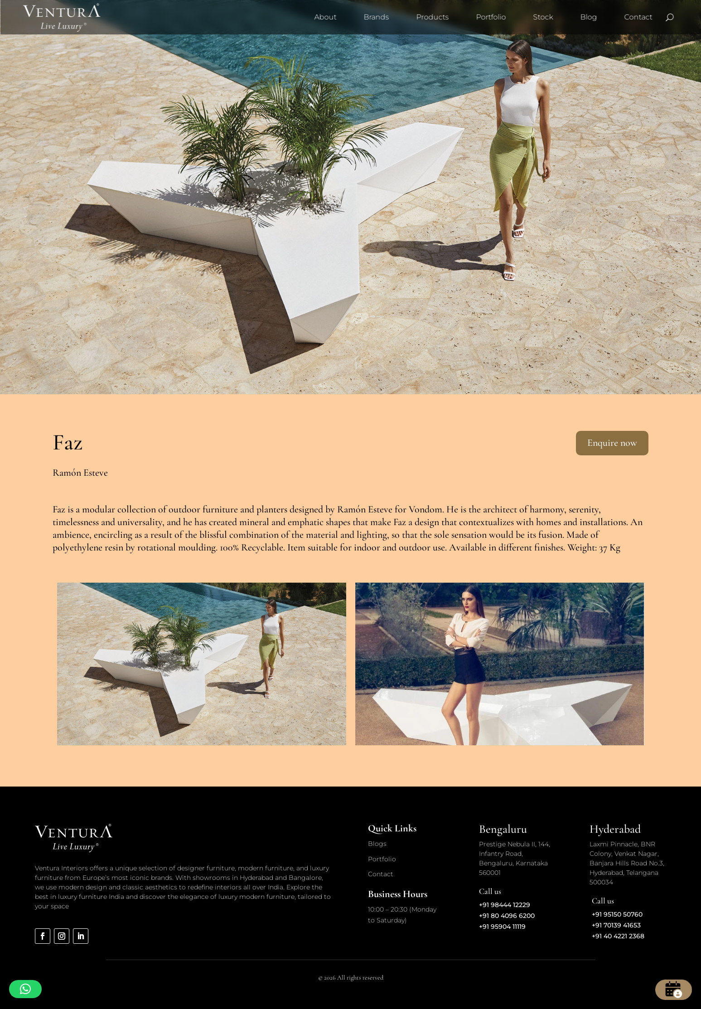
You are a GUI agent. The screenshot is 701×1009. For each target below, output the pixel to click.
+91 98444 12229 (504, 905)
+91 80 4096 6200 (507, 916)
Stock (543, 17)
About (325, 17)
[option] (201, 664)
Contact (638, 17)
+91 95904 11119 (502, 926)
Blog (588, 17)
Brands (376, 17)
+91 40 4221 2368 (618, 936)
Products (432, 17)
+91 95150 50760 (617, 914)
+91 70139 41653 (616, 925)
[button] (25, 989)
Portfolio (491, 17)
